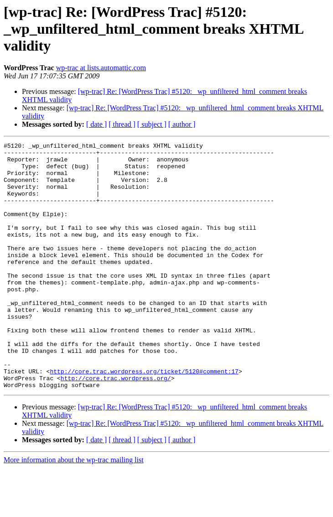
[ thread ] (122, 124)
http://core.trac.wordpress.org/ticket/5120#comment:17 (144, 418)
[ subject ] (151, 124)
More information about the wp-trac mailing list (74, 509)
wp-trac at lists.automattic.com (101, 68)
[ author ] (182, 124)
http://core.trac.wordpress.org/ (116, 426)
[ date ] (96, 124)
